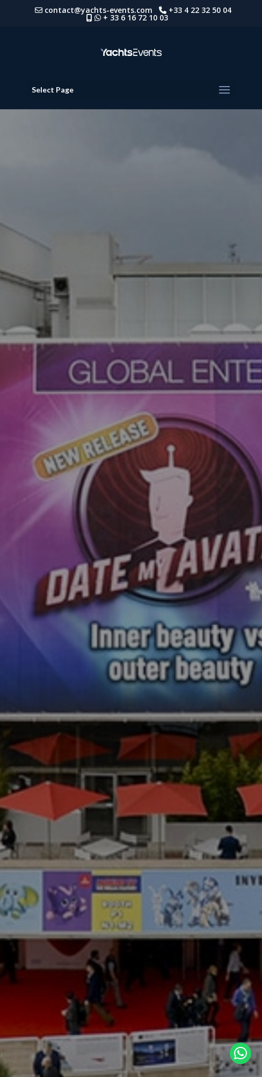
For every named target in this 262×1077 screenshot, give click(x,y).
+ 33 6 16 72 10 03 (135, 17)
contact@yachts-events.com (102, 10)
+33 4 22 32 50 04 (202, 10)
